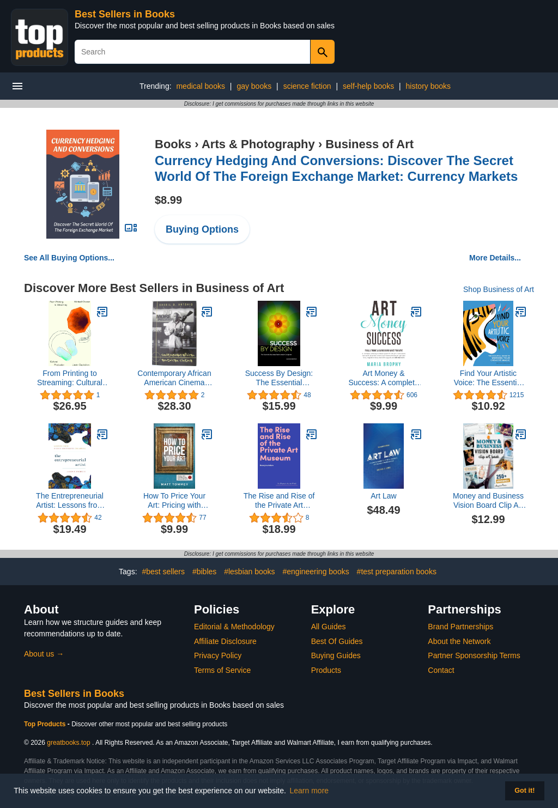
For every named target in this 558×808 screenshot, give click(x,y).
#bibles (204, 571)
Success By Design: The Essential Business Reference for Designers (279, 378)
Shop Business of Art (498, 289)
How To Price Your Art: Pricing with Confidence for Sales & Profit (174, 500)
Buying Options (202, 229)
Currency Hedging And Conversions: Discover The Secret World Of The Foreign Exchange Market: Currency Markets (336, 168)
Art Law (383, 495)
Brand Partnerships (460, 626)
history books (428, 86)
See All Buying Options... (69, 257)
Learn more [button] (309, 790)
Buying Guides (336, 655)
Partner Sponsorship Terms (474, 655)
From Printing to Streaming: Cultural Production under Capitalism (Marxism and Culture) (70, 378)
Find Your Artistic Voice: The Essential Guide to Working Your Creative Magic (488, 378)
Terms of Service (222, 670)
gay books (253, 86)
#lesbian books (249, 571)
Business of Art (369, 144)
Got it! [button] (524, 790)
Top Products (46, 724)
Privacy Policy (217, 655)
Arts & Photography (258, 144)
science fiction (307, 86)
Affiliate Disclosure (225, 641)
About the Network (459, 641)
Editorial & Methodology (234, 626)
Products (326, 670)
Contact (441, 670)
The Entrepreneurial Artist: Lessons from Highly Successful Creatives (70, 500)
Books (173, 144)
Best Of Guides (337, 641)
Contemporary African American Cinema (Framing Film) (174, 378)
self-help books (368, 86)
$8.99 (168, 200)
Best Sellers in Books (125, 14)
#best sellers (163, 571)
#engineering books (315, 571)
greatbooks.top (68, 742)
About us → (44, 653)
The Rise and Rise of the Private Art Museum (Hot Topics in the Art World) (279, 500)
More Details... (495, 257)
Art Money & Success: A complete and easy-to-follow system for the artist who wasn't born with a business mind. (383, 378)
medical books (200, 86)
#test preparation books (396, 571)
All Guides (328, 626)
